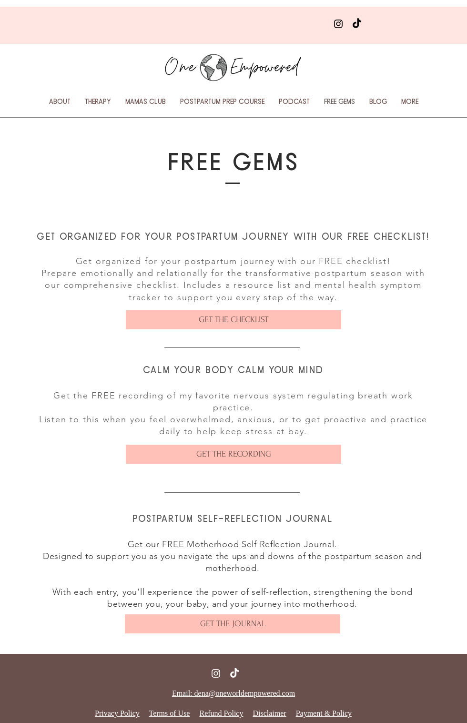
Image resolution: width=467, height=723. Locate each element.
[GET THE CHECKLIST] (233, 319)
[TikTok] (357, 24)
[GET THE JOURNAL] (232, 623)
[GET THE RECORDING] (233, 454)
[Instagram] (338, 24)
